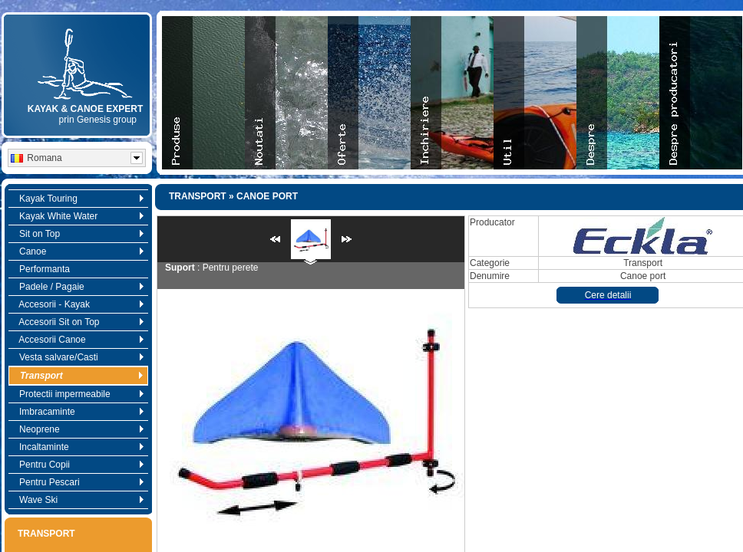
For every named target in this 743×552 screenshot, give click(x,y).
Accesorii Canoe (78, 339)
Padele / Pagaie (78, 286)
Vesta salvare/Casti (78, 357)
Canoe (78, 251)
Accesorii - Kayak (78, 304)
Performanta (41, 269)
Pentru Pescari (78, 482)
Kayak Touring (78, 198)
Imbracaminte (78, 411)
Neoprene (78, 429)
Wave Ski (78, 500)
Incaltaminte (78, 447)
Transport (78, 375)
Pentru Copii (78, 464)
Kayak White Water (78, 216)
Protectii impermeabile (78, 394)
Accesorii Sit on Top (78, 322)
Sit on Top (78, 233)
